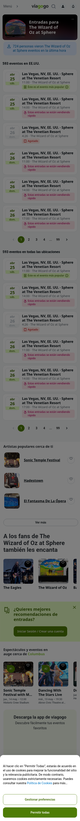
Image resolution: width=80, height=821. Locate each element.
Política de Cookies (39, 783)
